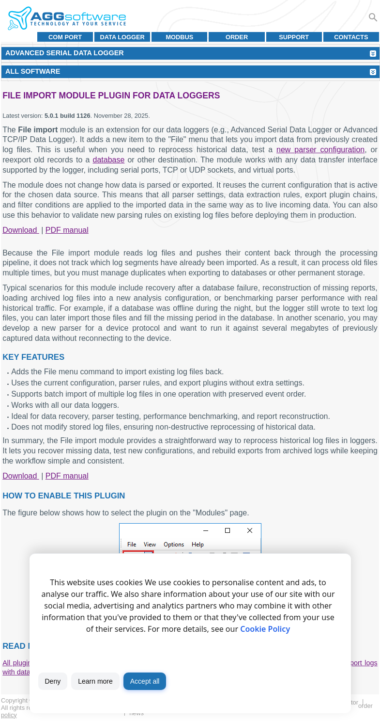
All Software (32, 71)
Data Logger (122, 37)
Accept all (145, 681)
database (108, 160)
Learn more (95, 681)
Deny (53, 681)
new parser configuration (320, 149)
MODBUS (179, 37)
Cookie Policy (265, 629)
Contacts (351, 37)
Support (294, 37)
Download (20, 230)
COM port (65, 37)
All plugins (18, 663)
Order (237, 37)
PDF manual (67, 230)
